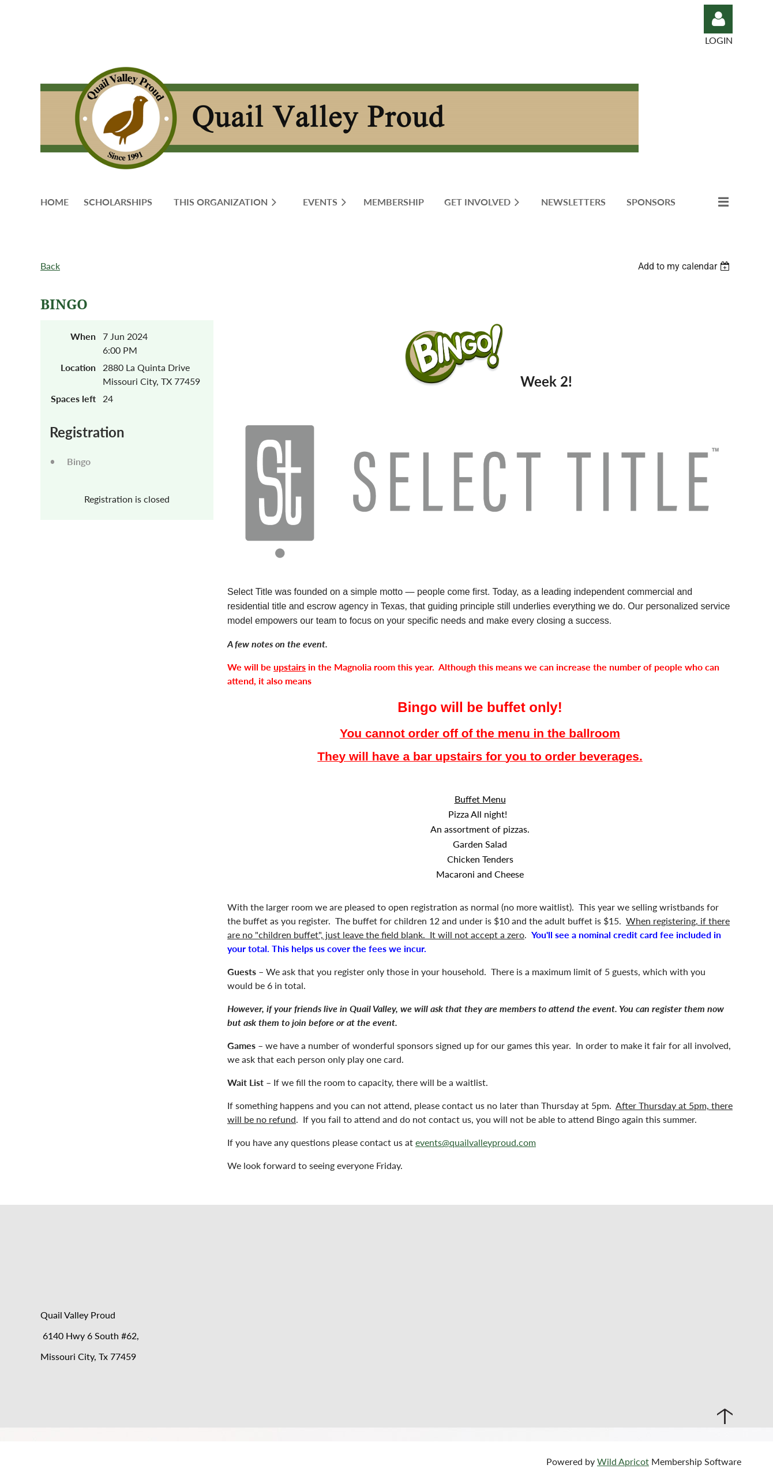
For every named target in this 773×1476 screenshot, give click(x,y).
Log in (718, 19)
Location (78, 367)
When (83, 336)
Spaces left (73, 398)
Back (50, 265)
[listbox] (685, 266)
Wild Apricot (623, 1461)
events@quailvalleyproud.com (475, 1142)
